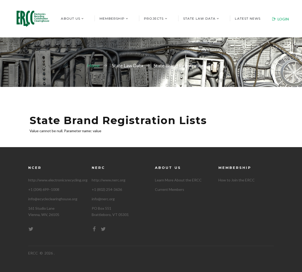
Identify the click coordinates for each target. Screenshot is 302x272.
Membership (112, 18)
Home (93, 65)
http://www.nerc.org (108, 180)
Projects (154, 18)
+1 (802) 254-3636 (107, 189)
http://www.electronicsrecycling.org (58, 180)
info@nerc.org (103, 199)
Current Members (169, 189)
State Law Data (199, 18)
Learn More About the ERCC (178, 180)
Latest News (247, 18)
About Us (70, 18)
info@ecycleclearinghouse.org (52, 199)
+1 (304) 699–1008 (43, 189)
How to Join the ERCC (236, 180)
